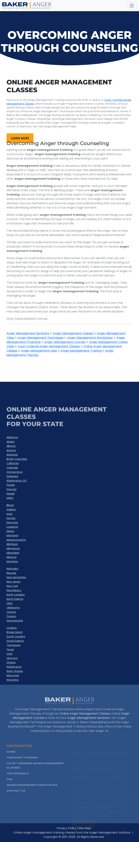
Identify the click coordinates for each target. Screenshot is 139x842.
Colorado (12, 467)
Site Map (94, 828)
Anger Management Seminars (28, 333)
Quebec (12, 628)
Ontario (11, 612)
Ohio (9, 603)
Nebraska (12, 568)
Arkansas (12, 454)
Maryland (12, 535)
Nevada (11, 573)
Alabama (12, 437)
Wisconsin (13, 675)
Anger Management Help (39, 351)
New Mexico (14, 590)
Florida (11, 485)
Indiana (11, 509)
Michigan (12, 544)
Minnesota (13, 548)
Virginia (11, 662)
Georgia (11, 489)
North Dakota (15, 599)
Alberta (11, 446)
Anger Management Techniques (41, 338)
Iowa (9, 514)
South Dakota (15, 641)
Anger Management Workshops (90, 338)
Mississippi (13, 553)
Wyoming (13, 680)
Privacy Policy (75, 828)
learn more (20, 138)
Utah (9, 654)
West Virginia (15, 671)
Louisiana (12, 527)
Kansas (11, 518)
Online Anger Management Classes (85, 723)
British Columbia (17, 459)
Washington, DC (17, 480)
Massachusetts (16, 540)
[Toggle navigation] (132, 5)
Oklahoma (13, 607)
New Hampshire (16, 577)
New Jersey (14, 581)
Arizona (11, 450)
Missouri (11, 557)
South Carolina (16, 636)
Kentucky (12, 522)
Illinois (10, 505)
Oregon (11, 616)
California (13, 463)
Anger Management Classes (73, 333)
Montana (12, 561)
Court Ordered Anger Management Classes (49, 346)
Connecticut (15, 472)
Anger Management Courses (64, 342)
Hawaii (10, 493)
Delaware (12, 476)
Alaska (10, 441)
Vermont (12, 658)
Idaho (10, 498)
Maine (10, 531)
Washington (14, 667)
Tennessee (13, 645)
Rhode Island (14, 632)
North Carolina (16, 594)
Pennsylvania (15, 620)
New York (12, 586)
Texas (10, 649)
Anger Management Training (81, 351)
